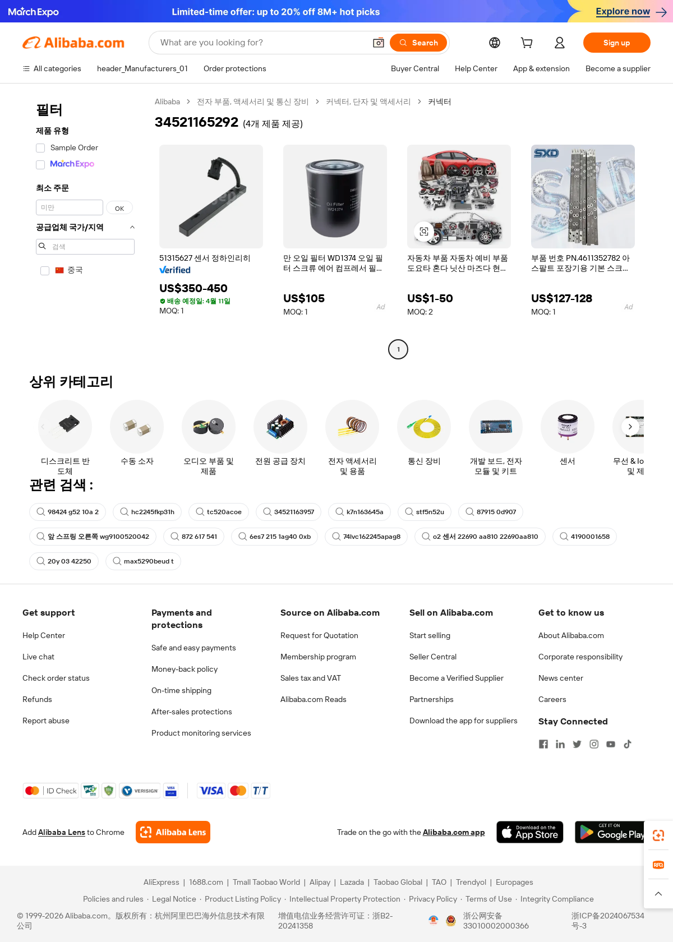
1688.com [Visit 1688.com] (206, 882)
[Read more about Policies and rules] (112, 899)
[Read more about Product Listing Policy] (240, 899)
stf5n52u (424, 511)
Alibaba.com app (454, 832)
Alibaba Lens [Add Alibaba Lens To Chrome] (61, 832)
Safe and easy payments (193, 647)
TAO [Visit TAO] (439, 882)
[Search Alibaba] (261, 42)
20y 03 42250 (63, 561)
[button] (378, 42)
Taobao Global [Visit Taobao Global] (398, 882)
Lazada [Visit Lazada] (352, 882)
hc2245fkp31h (147, 511)
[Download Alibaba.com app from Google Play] (613, 832)
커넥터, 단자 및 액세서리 (368, 101)
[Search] (418, 43)
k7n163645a (359, 511)
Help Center (43, 635)
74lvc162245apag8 (366, 536)
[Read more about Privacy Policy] (430, 899)
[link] (658, 835)
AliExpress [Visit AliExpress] (161, 882)
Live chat (38, 656)
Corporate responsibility (580, 656)
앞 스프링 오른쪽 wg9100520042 (92, 536)
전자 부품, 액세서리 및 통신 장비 (253, 101)
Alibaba (167, 101)
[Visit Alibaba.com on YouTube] (611, 744)
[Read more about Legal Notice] (171, 899)
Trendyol (471, 882)
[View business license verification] (433, 920)
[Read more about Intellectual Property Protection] (342, 899)
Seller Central (433, 656)
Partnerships (431, 699)
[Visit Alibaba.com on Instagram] (594, 744)
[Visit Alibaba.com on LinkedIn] (560, 744)
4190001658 (585, 536)
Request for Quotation (319, 635)
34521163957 (288, 511)
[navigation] (85, 227)
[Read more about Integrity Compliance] (554, 899)
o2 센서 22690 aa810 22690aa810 (480, 536)
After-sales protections (191, 711)
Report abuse (46, 720)
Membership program (318, 656)
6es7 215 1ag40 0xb (274, 536)
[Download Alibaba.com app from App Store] (530, 832)
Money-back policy (184, 668)
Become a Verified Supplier (456, 677)
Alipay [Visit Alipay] (320, 882)
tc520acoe (219, 511)
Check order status (56, 677)
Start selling (429, 635)
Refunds (37, 699)
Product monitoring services (201, 732)
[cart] (528, 44)
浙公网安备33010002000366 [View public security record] (496, 920)
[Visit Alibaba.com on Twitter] (577, 744)
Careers (552, 699)
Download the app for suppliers (463, 720)
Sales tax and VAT (310, 677)
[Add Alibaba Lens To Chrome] (173, 832)
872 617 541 (193, 536)
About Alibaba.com (571, 635)
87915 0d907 (490, 511)
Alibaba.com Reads (313, 699)
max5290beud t (143, 561)
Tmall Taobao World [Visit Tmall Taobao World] (266, 882)
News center (560, 677)
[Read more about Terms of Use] (486, 899)
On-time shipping (181, 690)
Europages (514, 882)
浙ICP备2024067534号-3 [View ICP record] (607, 920)
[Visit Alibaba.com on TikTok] (628, 744)
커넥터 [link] (439, 101)
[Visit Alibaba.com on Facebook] (543, 744)
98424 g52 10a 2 (67, 511)
